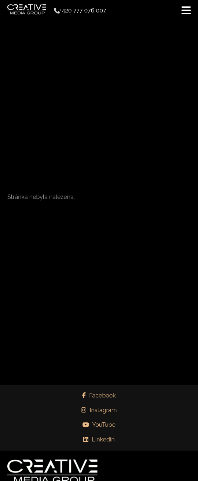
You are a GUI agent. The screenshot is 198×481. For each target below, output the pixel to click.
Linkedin (98, 439)
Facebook (99, 395)
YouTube (98, 424)
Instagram (99, 410)
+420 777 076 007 (83, 11)
